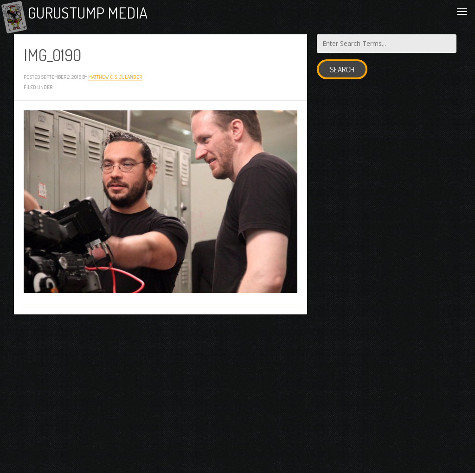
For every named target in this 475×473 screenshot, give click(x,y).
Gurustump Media (107, 15)
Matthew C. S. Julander (115, 81)
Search (342, 74)
